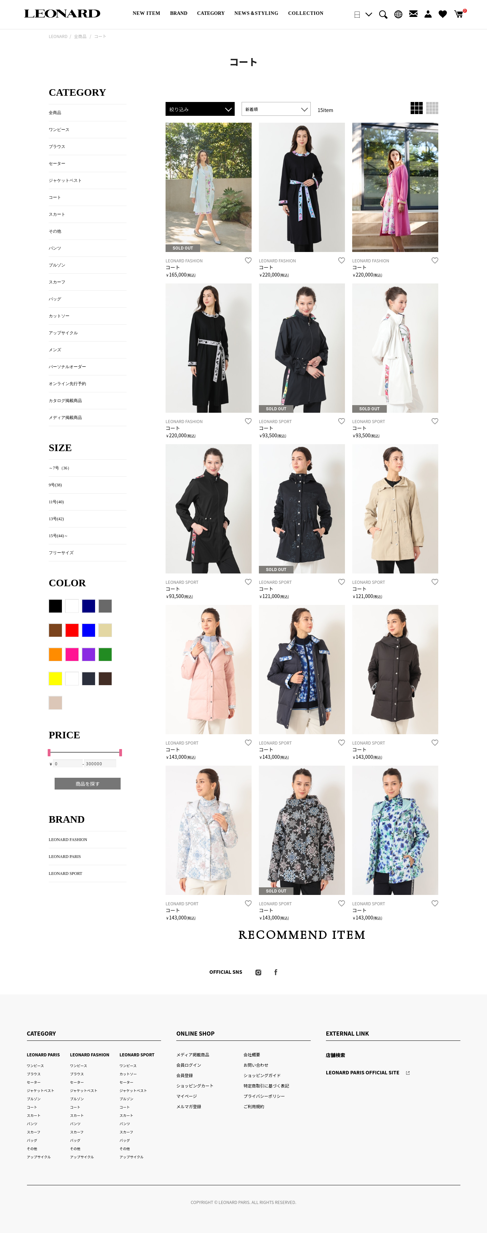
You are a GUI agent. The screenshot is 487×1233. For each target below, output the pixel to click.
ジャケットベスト (65, 180)
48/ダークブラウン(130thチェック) (105, 679)
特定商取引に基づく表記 (266, 1086)
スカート (57, 214)
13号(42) (56, 518)
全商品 (55, 112)
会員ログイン (188, 1065)
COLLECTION (306, 13)
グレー (105, 606)
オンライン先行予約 (67, 383)
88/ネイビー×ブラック (89, 679)
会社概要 (252, 1054)
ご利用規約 (254, 1106)
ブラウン (56, 630)
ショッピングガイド (262, 1075)
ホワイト (72, 606)
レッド (72, 630)
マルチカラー (72, 679)
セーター (57, 163)
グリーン (105, 655)
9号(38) (55, 485)
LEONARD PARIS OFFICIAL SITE (363, 1072)
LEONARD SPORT (65, 873)
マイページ (186, 1096)
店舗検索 (335, 1055)
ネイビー (89, 606)
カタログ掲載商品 (65, 400)
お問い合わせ (256, 1065)
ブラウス (57, 146)
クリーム (105, 630)
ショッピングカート (195, 1086)
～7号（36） (60, 468)
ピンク (72, 655)
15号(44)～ (58, 535)
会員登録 (184, 1075)
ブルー (89, 630)
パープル (89, 655)
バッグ (55, 299)
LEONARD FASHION (68, 839)
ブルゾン (57, 265)
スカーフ (57, 282)
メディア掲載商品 (65, 417)
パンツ (55, 248)
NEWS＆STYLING (256, 13)
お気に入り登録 (248, 261)
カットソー (59, 316)
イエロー (56, 679)
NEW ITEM (146, 13)
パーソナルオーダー (67, 366)
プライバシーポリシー (264, 1096)
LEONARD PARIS (65, 856)
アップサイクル (63, 332)
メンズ (55, 349)
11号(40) (56, 501)
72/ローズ (56, 703)
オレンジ (56, 655)
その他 (55, 231)
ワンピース (59, 129)
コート (173, 267)
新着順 (251, 109)
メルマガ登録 (188, 1106)
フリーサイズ (61, 552)
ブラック (56, 606)
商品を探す (88, 783)
